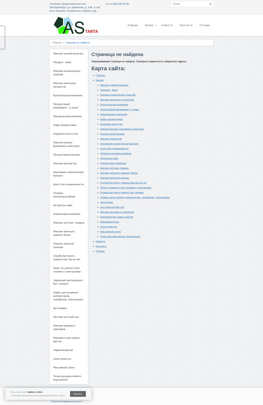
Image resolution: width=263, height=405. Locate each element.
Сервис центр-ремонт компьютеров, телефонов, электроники (68, 296)
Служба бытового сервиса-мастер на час (66, 257)
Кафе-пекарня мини (64, 124)
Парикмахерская (63, 349)
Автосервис (60, 308)
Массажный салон (64, 367)
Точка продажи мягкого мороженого (67, 378)
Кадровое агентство (65, 133)
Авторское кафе (62, 205)
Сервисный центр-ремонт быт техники (68, 282)
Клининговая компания (66, 213)
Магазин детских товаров (68, 222)
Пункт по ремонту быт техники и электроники (67, 270)
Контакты (186, 25)
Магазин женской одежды (63, 245)
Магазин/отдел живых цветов (66, 339)
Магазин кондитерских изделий (66, 72)
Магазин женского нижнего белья (64, 233)
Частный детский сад (66, 316)
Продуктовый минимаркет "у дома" (66, 106)
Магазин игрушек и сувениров (64, 327)
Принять (78, 394)
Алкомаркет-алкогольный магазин (68, 174)
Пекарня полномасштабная (64, 195)
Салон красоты (62, 358)
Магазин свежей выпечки (68, 53)
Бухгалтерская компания (67, 95)
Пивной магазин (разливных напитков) (66, 144)
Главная (132, 25)
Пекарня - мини (62, 62)
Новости (167, 25)
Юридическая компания (67, 116)
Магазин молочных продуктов (64, 85)
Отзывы (205, 25)
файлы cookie (35, 392)
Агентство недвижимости (68, 184)
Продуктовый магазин (66, 154)
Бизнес (149, 25)
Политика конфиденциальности (66, 401)
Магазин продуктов (65, 163)
